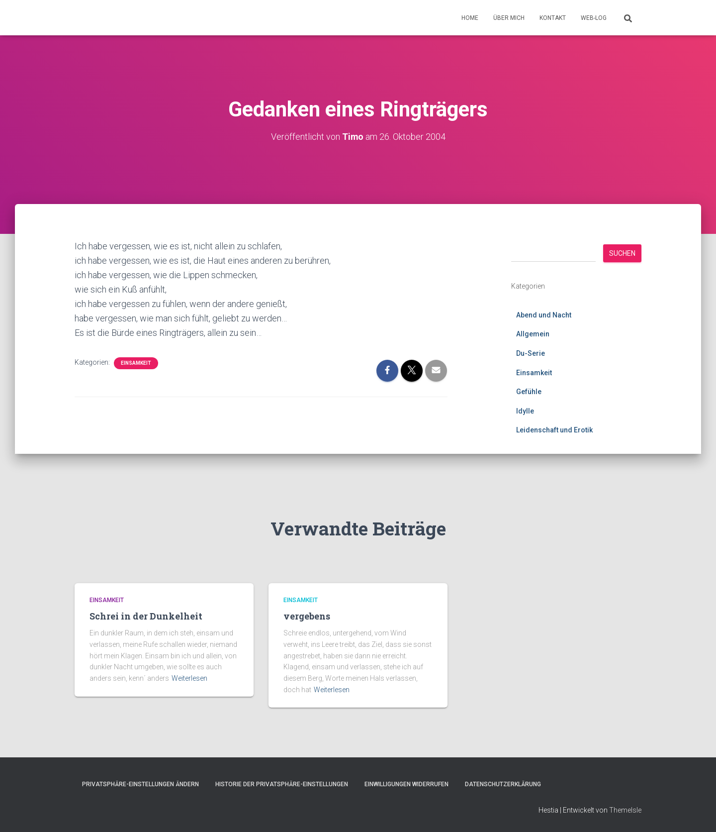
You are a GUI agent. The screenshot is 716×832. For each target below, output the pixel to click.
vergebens (306, 616)
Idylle (525, 411)
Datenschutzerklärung (503, 784)
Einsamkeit (136, 363)
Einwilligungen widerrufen (406, 784)
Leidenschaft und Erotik (554, 430)
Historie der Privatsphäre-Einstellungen (281, 784)
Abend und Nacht (543, 314)
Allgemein (532, 334)
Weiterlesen (189, 678)
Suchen (622, 253)
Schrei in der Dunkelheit (146, 616)
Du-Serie (530, 353)
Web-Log (594, 17)
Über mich (509, 17)
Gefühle (528, 392)
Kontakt (552, 17)
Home (469, 17)
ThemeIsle (625, 810)
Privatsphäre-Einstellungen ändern (140, 784)
